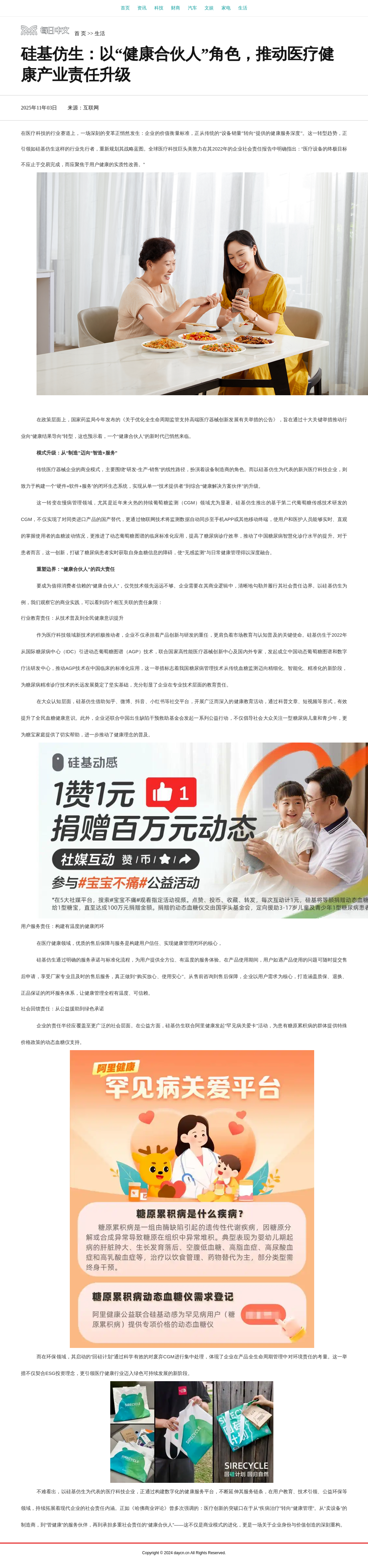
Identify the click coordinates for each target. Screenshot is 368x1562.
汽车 (192, 8)
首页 (125, 8)
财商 (175, 8)
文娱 (209, 8)
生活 (242, 8)
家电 (226, 8)
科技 (158, 8)
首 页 (80, 33)
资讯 (141, 8)
